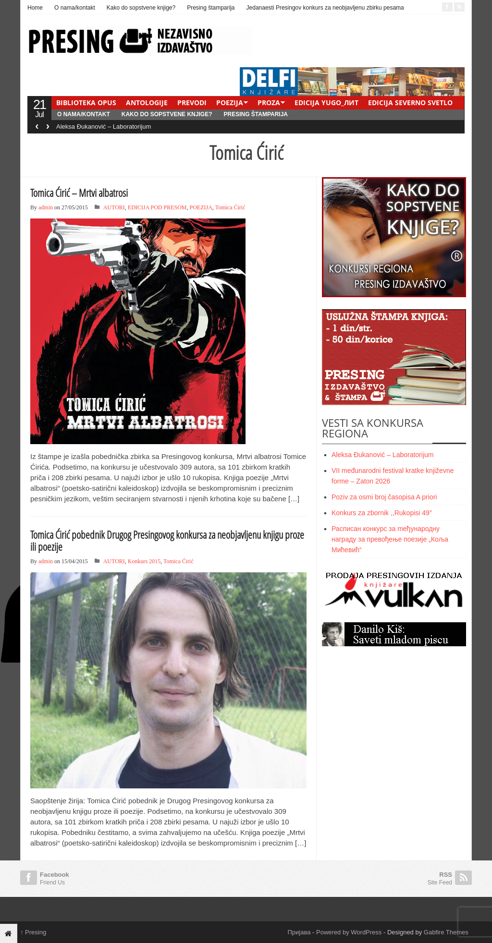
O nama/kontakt (74, 7)
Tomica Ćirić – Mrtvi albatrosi (79, 192)
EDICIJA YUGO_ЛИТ (326, 102)
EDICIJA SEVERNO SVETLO (410, 102)
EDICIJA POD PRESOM (157, 207)
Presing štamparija (210, 7)
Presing (33, 932)
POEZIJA (229, 102)
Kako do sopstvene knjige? (141, 7)
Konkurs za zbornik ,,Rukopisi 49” (382, 513)
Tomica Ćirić (230, 207)
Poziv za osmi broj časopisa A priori (384, 497)
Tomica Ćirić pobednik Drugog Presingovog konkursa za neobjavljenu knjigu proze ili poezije (167, 540)
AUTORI (114, 207)
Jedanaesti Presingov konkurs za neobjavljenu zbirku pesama (325, 7)
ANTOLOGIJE (147, 102)
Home (35, 7)
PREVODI (192, 102)
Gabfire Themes (446, 932)
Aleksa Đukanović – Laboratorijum (103, 126)
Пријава (299, 932)
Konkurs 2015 (144, 561)
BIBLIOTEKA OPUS (86, 102)
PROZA (269, 102)
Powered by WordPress (348, 932)
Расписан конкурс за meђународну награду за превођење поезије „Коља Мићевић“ (390, 539)
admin (45, 207)
